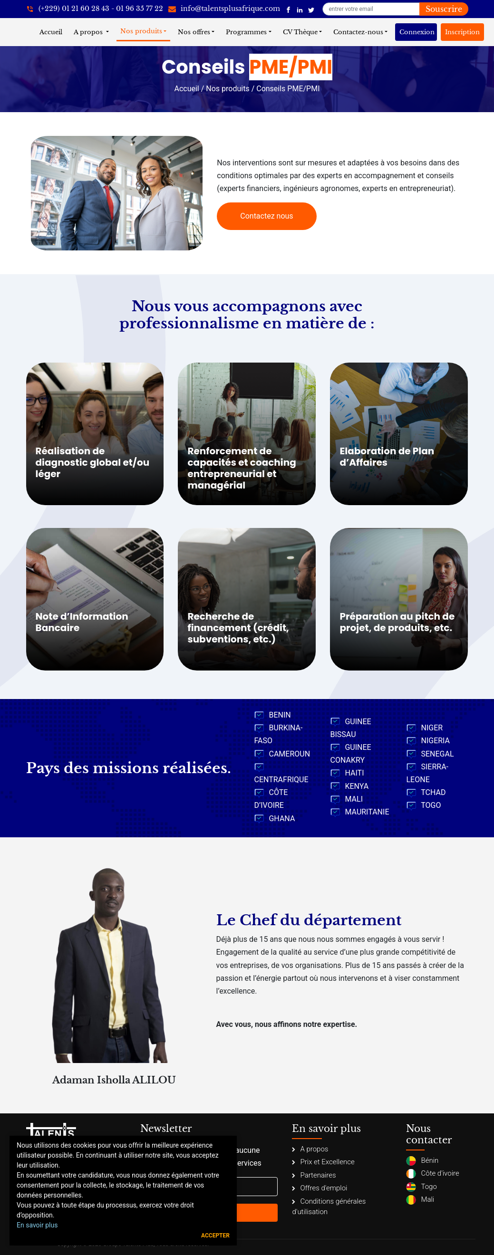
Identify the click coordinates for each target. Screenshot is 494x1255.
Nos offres (194, 32)
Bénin (422, 1161)
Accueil (52, 31)
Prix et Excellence (323, 1162)
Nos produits (141, 31)
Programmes (246, 32)
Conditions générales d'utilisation (329, 1207)
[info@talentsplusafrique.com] (224, 9)
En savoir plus (37, 1225)
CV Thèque (300, 32)
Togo (421, 1187)
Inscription (462, 32)
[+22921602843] (94, 9)
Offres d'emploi (319, 1188)
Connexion (417, 32)
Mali (420, 1200)
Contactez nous (266, 215)
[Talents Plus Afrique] (288, 9)
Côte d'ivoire (432, 1173)
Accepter (215, 1235)
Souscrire (444, 9)
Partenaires (314, 1175)
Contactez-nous (358, 32)
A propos (89, 32)
